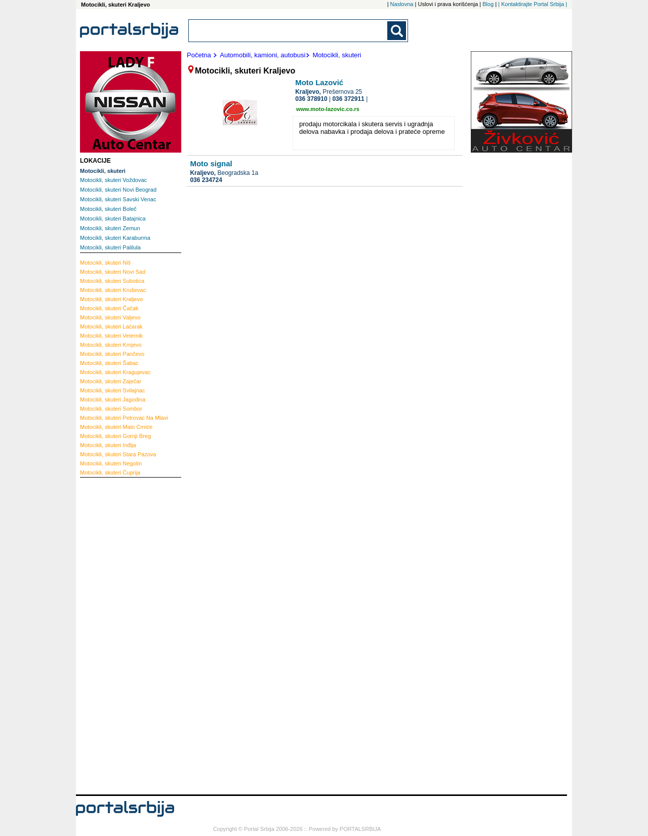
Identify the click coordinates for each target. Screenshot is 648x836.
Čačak (109, 308)
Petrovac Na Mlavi (124, 418)
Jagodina (112, 399)
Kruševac (113, 290)
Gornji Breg (115, 436)
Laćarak (111, 326)
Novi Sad (112, 272)
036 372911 (348, 98)
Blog (488, 4)
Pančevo (112, 354)
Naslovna (402, 4)
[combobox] (288, 30)
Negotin (111, 463)
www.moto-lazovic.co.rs (327, 109)
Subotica (112, 281)
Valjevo (110, 317)
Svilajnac (112, 390)
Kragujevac (115, 372)
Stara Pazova (118, 454)
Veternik (111, 336)
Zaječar (110, 381)
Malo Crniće (116, 427)
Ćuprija (110, 472)
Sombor (111, 409)
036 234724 (206, 180)
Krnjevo (111, 345)
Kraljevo (111, 299)
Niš (105, 263)
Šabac (109, 363)
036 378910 (311, 98)
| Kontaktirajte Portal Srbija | (532, 4)
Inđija (108, 445)
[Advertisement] (120, 635)
